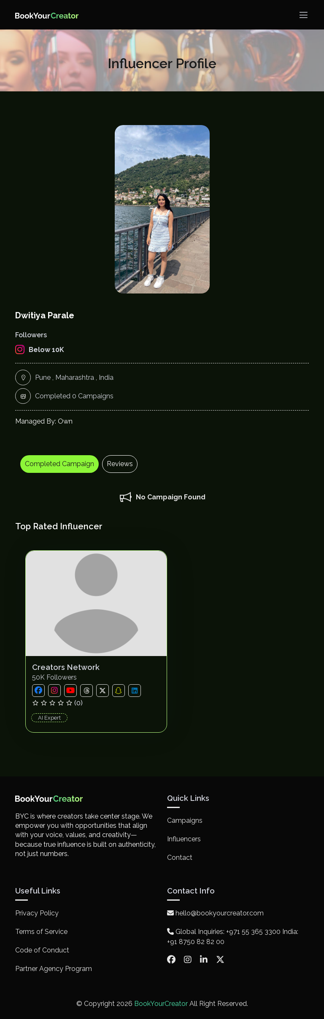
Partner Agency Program (53, 969)
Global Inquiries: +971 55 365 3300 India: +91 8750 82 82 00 (232, 937)
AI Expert (49, 718)
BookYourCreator (161, 1004)
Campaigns (184, 820)
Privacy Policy (37, 913)
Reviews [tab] (120, 464)
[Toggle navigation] (303, 15)
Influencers (184, 839)
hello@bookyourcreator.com (215, 913)
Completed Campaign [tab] (59, 464)
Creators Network (66, 667)
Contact (179, 858)
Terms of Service (41, 932)
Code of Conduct (42, 950)
